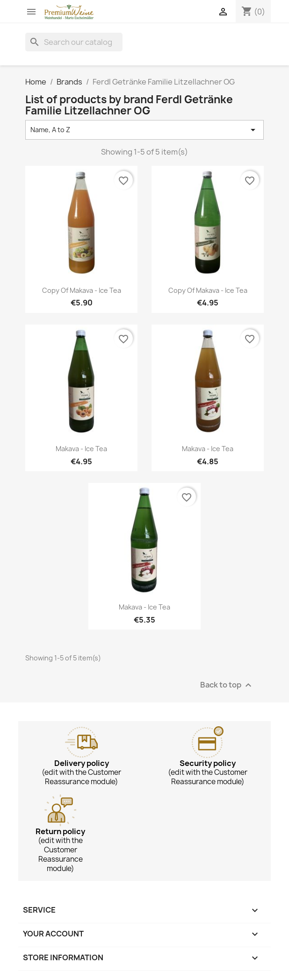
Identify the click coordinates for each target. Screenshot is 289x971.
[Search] (74, 42)
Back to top (227, 685)
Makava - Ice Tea (81, 448)
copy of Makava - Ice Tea (81, 290)
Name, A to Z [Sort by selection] (144, 129)
